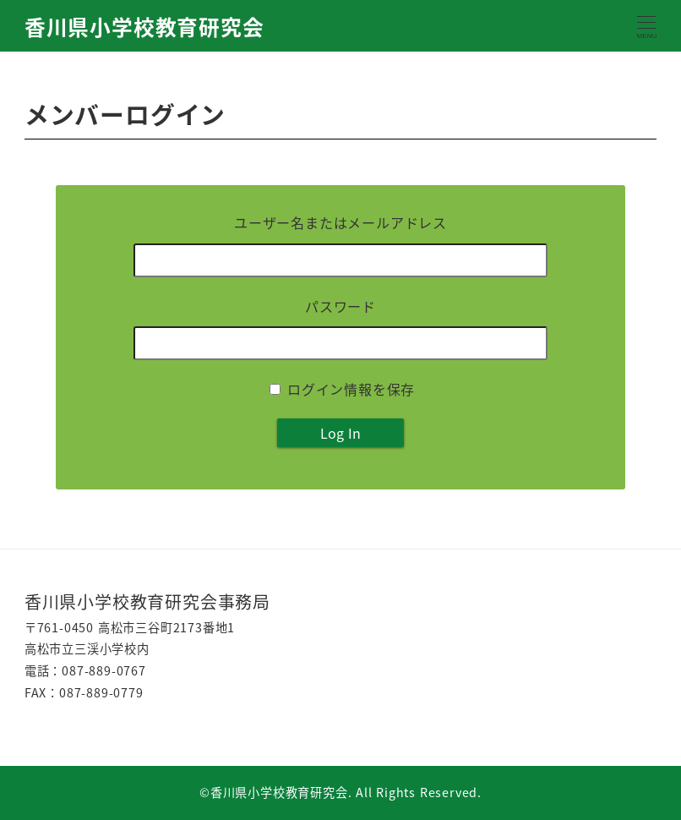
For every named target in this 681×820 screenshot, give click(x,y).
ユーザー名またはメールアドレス (340, 222)
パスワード (340, 306)
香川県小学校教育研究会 (144, 26)
